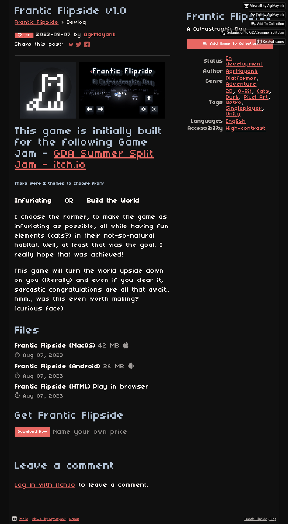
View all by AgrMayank (49, 519)
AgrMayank (100, 35)
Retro (234, 103)
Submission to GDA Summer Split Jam (253, 32)
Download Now (32, 432)
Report (74, 519)
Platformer (241, 78)
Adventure (241, 84)
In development (244, 61)
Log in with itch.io (45, 485)
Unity (233, 114)
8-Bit (245, 91)
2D (229, 91)
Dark (232, 97)
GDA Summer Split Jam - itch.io (84, 159)
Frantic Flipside (36, 22)
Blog (272, 519)
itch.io (23, 519)
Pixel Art (256, 97)
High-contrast (246, 128)
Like (24, 35)
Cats (263, 91)
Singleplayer (244, 108)
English (236, 121)
